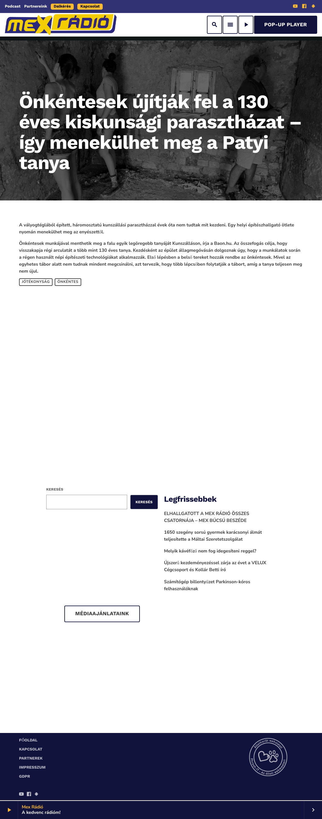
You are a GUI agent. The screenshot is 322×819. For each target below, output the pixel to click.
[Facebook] (304, 7)
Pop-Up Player (285, 25)
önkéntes (67, 282)
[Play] (245, 25)
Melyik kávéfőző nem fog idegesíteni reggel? (210, 551)
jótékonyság (36, 282)
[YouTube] (295, 7)
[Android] (313, 7)
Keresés (54, 489)
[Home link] (61, 24)
